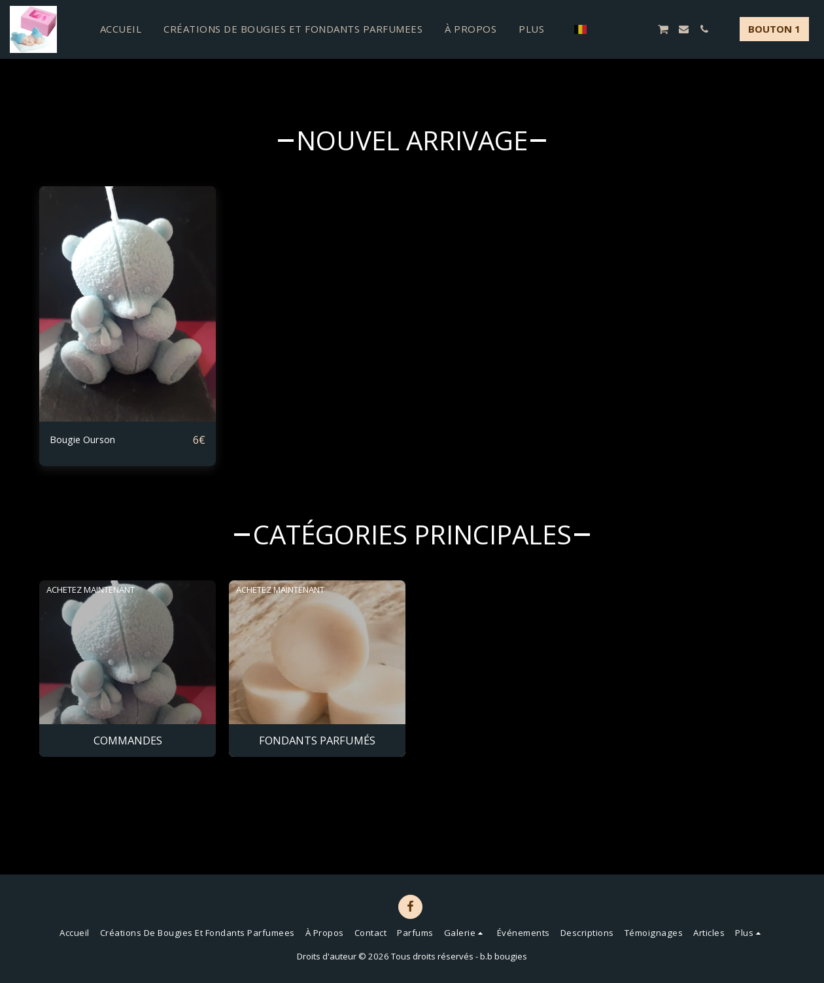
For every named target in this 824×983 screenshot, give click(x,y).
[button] (601, 29)
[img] (127, 304)
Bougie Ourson (88, 439)
